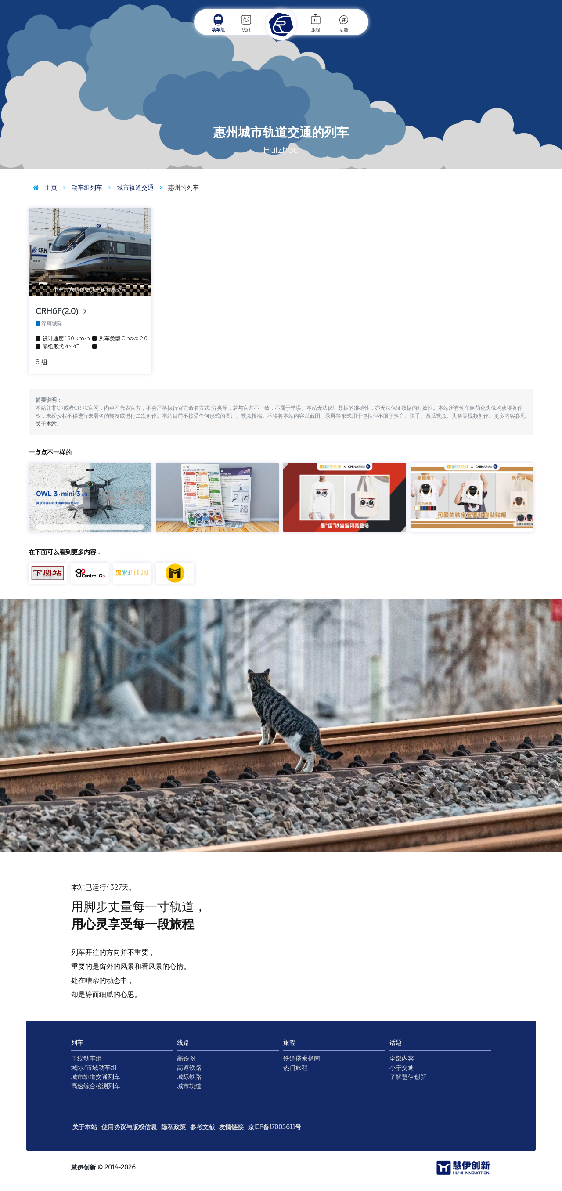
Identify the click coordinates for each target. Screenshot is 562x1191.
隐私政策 (173, 1127)
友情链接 (231, 1127)
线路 (246, 22)
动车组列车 (80, 187)
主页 (43, 187)
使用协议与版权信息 (129, 1127)
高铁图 (186, 1058)
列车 (77, 1043)
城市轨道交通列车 (95, 1077)
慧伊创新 (83, 1167)
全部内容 (401, 1058)
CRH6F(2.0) (59, 311)
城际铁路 (189, 1077)
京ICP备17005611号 (274, 1127)
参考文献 (202, 1127)
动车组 (218, 22)
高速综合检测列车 (95, 1086)
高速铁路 (189, 1068)
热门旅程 (295, 1068)
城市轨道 (189, 1086)
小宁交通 (401, 1068)
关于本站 (46, 424)
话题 (343, 22)
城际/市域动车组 (94, 1068)
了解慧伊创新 (407, 1077)
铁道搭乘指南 (301, 1058)
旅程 (315, 22)
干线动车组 (86, 1058)
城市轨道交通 (129, 187)
